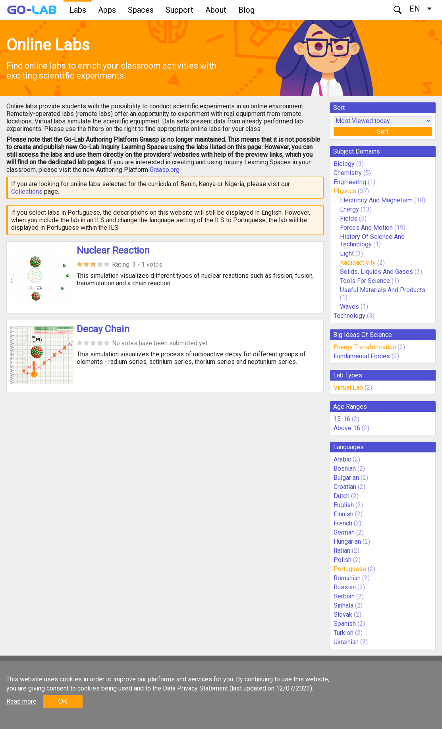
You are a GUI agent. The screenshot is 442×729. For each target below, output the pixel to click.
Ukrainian (346, 642)
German (344, 532)
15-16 (342, 419)
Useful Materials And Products (382, 290)
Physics (345, 191)
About (215, 10)
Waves (350, 306)
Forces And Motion (366, 227)
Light (347, 253)
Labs (77, 10)
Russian (345, 587)
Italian (342, 550)
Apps (107, 10)
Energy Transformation (365, 347)
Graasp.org (165, 169)
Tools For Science (365, 281)
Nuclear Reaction (113, 250)
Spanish (345, 623)
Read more (21, 701)
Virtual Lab (348, 387)
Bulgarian (346, 477)
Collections (26, 191)
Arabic (342, 459)
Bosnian (345, 468)
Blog (246, 10)
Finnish (343, 514)
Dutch (341, 496)
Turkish (343, 633)
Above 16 (347, 428)
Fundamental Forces (362, 356)
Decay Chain (103, 329)
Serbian (344, 596)
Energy (349, 209)
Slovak (343, 614)
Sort (382, 131)
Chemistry (348, 173)
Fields (348, 218)
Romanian (347, 578)
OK (62, 701)
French (343, 523)
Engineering (350, 182)
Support (179, 10)
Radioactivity (358, 262)
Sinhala (343, 605)
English (344, 505)
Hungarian (347, 541)
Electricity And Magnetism (376, 200)
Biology (344, 163)
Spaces (141, 10)
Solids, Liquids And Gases (376, 271)
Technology (349, 315)
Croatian (345, 486)
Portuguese (350, 569)
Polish (342, 560)
